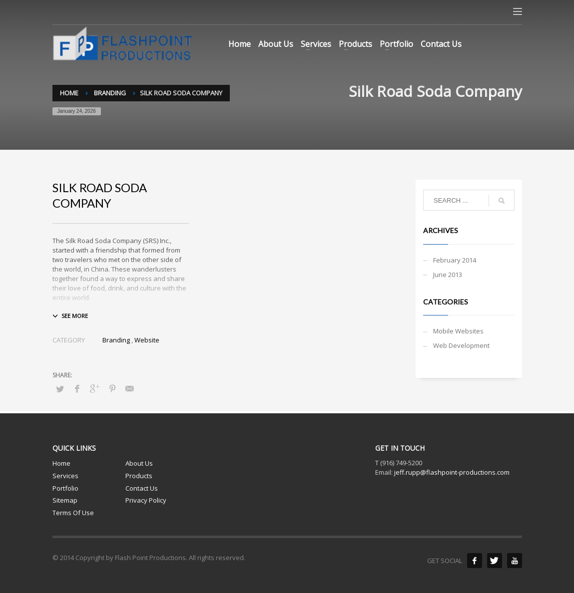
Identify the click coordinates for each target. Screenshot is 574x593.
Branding (116, 339)
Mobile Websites (458, 330)
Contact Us (141, 488)
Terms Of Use (73, 512)
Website (146, 339)
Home (61, 463)
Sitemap (64, 500)
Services (65, 475)
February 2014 (454, 260)
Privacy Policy (145, 500)
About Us (139, 463)
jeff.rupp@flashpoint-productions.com (452, 472)
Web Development (461, 345)
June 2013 (447, 274)
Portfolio (65, 488)
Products (138, 475)
